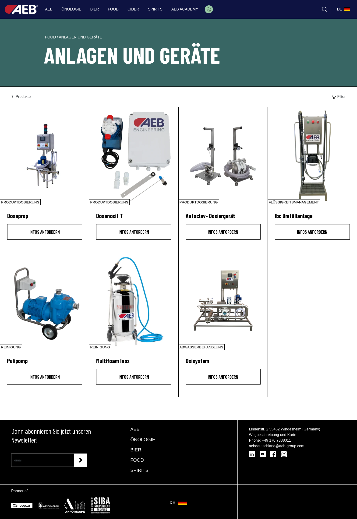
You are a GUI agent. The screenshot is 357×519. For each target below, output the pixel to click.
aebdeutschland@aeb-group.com (276, 446)
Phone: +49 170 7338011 (270, 440)
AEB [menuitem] (49, 9)
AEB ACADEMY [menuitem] (184, 9)
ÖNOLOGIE (142, 439)
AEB (135, 429)
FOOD (137, 460)
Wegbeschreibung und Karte (272, 435)
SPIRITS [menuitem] (155, 9)
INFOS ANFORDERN (44, 232)
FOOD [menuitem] (113, 9)
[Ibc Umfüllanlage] (312, 156)
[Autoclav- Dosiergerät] (223, 156)
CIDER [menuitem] (133, 9)
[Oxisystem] (223, 301)
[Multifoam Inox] (133, 301)
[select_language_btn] (343, 9)
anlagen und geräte (80, 37)
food (51, 37)
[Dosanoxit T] (133, 156)
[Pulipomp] (44, 301)
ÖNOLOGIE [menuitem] (71, 9)
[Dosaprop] (44, 156)
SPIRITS (139, 470)
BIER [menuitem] (94, 9)
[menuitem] (209, 9)
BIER (135, 449)
